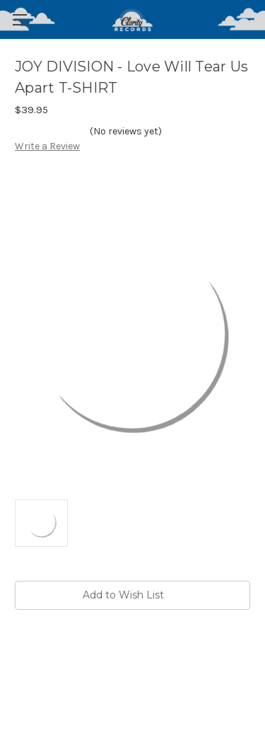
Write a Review (47, 146)
